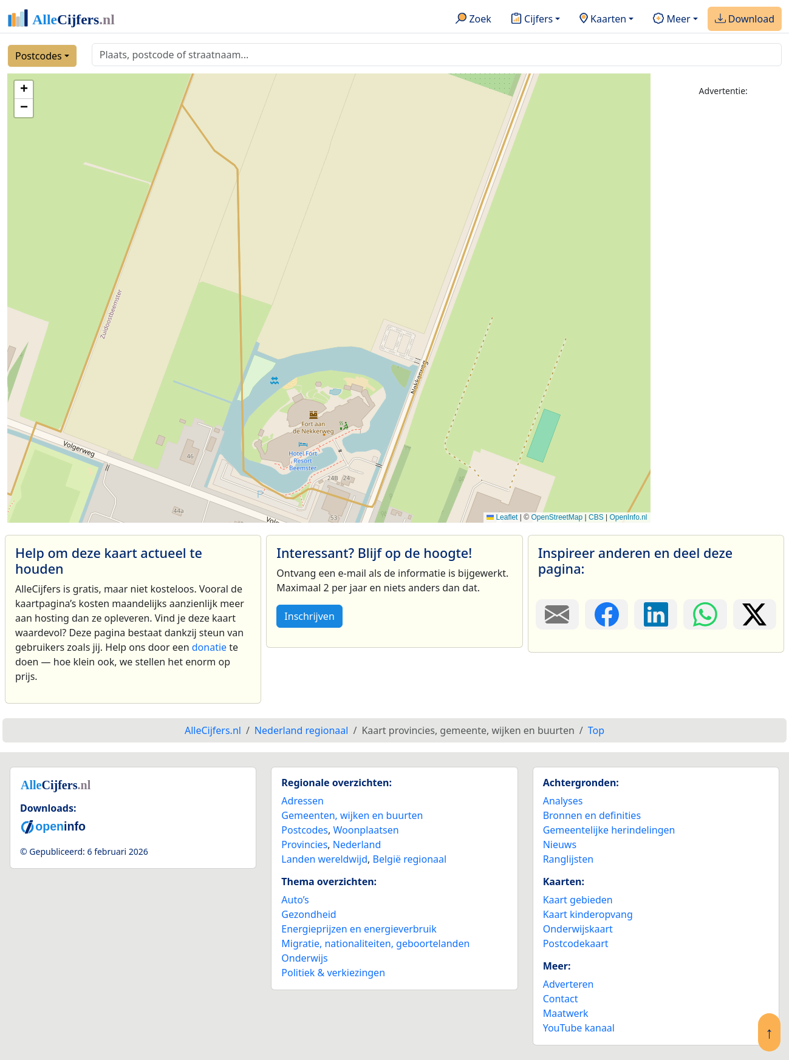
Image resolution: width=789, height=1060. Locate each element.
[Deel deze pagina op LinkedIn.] (655, 614)
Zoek (473, 19)
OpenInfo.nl (628, 517)
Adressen (302, 800)
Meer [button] (671, 19)
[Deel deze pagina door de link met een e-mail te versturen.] (557, 614)
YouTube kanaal (579, 1028)
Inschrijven (309, 616)
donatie (209, 647)
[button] (24, 90)
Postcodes (38, 56)
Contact (560, 998)
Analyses (563, 800)
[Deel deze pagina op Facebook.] (606, 614)
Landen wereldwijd (324, 859)
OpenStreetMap (556, 517)
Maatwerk (566, 1013)
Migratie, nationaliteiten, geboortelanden (375, 943)
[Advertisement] (723, 289)
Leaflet (502, 517)
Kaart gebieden (578, 899)
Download (744, 19)
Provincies (304, 844)
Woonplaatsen (365, 830)
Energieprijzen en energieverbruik (358, 929)
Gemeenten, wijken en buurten (352, 815)
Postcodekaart (576, 943)
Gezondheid (308, 914)
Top (596, 730)
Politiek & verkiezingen (333, 972)
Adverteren (568, 984)
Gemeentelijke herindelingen (609, 830)
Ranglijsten (568, 859)
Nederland (357, 844)
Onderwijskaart (578, 929)
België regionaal (410, 859)
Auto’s (295, 899)
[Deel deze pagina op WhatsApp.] (704, 614)
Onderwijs (304, 958)
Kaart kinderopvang (588, 914)
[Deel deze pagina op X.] (754, 614)
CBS (596, 517)
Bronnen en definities (592, 815)
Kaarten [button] (602, 19)
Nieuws (559, 844)
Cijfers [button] (532, 19)
